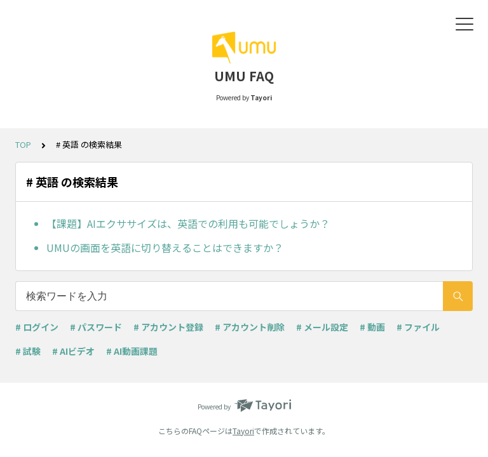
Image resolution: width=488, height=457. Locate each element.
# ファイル (418, 327)
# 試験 (28, 351)
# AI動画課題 (132, 351)
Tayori (243, 430)
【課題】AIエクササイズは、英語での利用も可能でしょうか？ (188, 223)
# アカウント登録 (168, 327)
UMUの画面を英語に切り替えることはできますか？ (164, 247)
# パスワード (96, 327)
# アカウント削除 (250, 327)
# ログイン (36, 327)
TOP (23, 144)
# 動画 (372, 327)
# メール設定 (322, 327)
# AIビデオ (73, 351)
